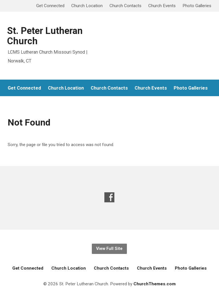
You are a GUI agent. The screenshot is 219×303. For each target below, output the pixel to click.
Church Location (87, 5)
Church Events (162, 5)
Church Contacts (125, 5)
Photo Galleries (196, 5)
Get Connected (50, 5)
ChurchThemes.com (154, 283)
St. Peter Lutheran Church (45, 36)
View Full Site (109, 248)
